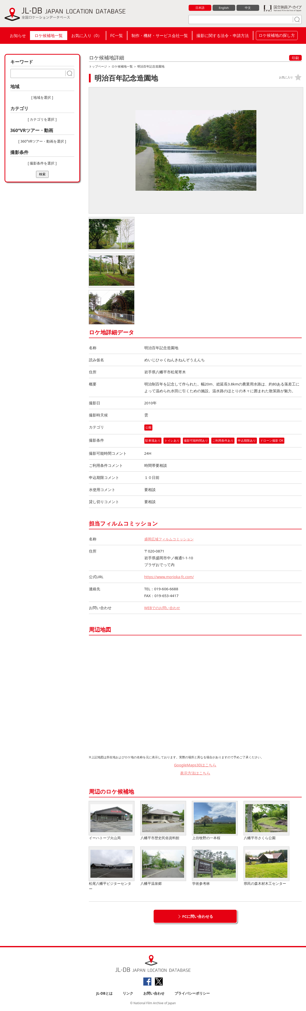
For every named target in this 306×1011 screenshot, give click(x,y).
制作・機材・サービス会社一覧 (159, 35)
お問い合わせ (153, 993)
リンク (128, 993)
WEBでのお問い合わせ (163, 607)
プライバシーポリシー (192, 993)
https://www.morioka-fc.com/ (170, 576)
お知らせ (18, 35)
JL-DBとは (104, 993)
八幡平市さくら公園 (266, 820)
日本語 (200, 8)
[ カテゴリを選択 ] (42, 119)
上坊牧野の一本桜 (214, 820)
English (223, 8)
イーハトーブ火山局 (111, 820)
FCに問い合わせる (197, 916)
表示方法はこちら (195, 773)
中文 (248, 8)
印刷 (295, 57)
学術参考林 (214, 866)
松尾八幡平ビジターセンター (111, 869)
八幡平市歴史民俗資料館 (163, 820)
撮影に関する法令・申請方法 (222, 35)
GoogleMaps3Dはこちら (195, 765)
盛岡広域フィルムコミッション (170, 539)
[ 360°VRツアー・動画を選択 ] (42, 141)
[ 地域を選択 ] (42, 97)
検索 (42, 174)
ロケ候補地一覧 (49, 35)
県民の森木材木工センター (266, 866)
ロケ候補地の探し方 (277, 35)
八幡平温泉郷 (163, 866)
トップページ (98, 66)
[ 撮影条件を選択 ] (42, 163)
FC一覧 (116, 35)
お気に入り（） (86, 35)
